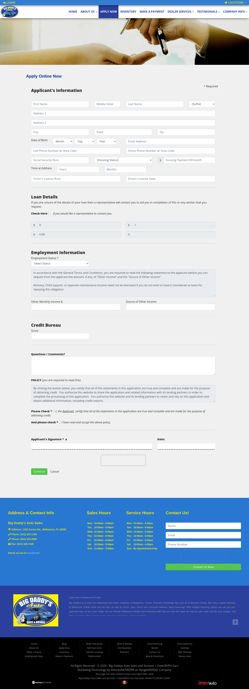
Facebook (33, 553)
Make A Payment (152, 11)
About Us (89, 11)
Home (73, 11)
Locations (234, 2)
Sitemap (185, 647)
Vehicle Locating (94, 652)
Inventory (128, 11)
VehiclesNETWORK (122, 670)
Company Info (235, 11)
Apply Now (108, 11)
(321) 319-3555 (28, 539)
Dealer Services (181, 11)
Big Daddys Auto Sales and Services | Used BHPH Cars (143, 666)
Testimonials (208, 11)
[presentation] (123, 460)
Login (9, 2)
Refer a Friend (34, 652)
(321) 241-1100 (28, 534)
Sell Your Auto (94, 647)
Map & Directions (155, 656)
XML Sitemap (185, 652)
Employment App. (34, 656)
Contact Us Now (203, 567)
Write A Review (124, 643)
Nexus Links (185, 656)
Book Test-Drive (94, 643)
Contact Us (154, 652)
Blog (64, 643)
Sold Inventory (184, 643)
